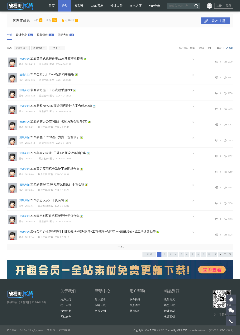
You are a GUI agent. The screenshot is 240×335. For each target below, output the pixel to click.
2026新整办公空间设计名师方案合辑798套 (58, 121)
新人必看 (100, 299)
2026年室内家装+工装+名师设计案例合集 (58, 153)
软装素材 (169, 310)
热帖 (201, 48)
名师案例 (169, 316)
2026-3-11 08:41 (63, 158)
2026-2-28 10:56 (63, 221)
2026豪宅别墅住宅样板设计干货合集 (54, 215)
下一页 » (120, 246)
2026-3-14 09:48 (63, 143)
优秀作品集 (21, 20)
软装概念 (45, 34)
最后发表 (37, 48)
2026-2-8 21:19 (62, 237)
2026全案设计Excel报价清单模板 (52, 74)
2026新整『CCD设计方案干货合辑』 (55, 137)
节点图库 (135, 305)
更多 (55, 48)
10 (209, 254)
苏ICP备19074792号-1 (221, 330)
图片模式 (183, 47)
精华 (192, 48)
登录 (228, 5)
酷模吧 (160, 330)
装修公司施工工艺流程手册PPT (51, 90)
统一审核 (65, 305)
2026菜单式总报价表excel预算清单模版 (56, 58)
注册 (219, 5)
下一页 (227, 254)
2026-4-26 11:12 (63, 64)
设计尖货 (116, 5)
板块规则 (100, 310)
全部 (9, 34)
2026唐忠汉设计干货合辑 (47, 200)
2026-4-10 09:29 (63, 111)
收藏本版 (71, 20)
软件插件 (135, 299)
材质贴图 (135, 310)
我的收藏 (64, 330)
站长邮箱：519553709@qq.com (25, 330)
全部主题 (20, 48)
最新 (219, 48)
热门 (210, 48)
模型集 (79, 5)
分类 (65, 5)
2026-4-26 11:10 (63, 80)
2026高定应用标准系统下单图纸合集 (54, 168)
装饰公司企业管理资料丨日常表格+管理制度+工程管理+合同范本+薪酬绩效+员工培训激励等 (93, 231)
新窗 (231, 48)
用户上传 (65, 299)
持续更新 (65, 310)
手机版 (51, 330)
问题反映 (100, 305)
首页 (52, 5)
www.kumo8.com (198, 330)
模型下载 (169, 305)
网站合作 (65, 316)
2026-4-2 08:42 (62, 127)
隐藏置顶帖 (194, 59)
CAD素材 (97, 5)
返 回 (149, 254)
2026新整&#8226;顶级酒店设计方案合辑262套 (61, 105)
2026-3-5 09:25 (62, 190)
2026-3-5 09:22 (62, 205)
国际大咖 (66, 34)
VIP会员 (154, 5)
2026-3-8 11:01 (62, 174)
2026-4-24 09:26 (63, 95)
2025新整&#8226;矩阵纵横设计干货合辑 (57, 184)
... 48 (215, 254)
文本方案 (136, 5)
